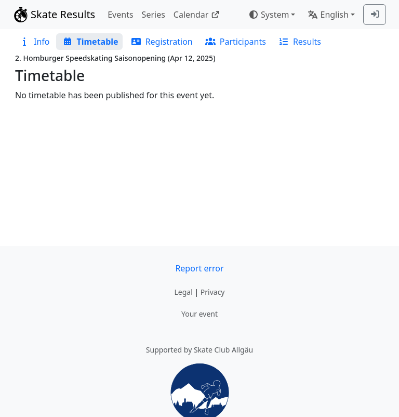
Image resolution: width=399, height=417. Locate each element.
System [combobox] (268, 14)
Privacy (213, 292)
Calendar (197, 14)
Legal (183, 292)
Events (120, 14)
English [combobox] (328, 14)
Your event (199, 314)
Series (153, 14)
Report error (199, 268)
